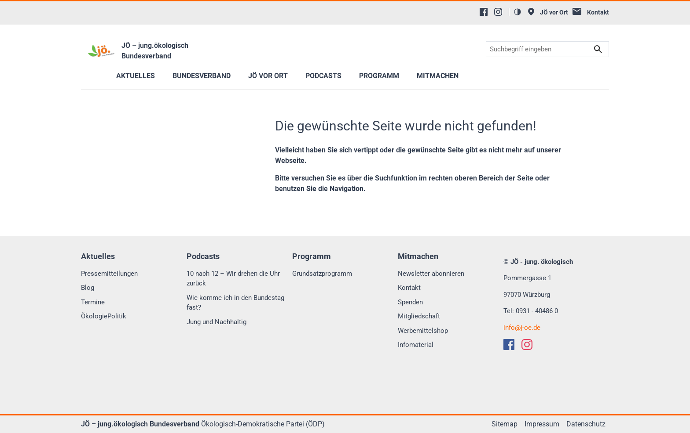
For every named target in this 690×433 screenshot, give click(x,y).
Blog (87, 288)
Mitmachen (438, 76)
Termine (93, 302)
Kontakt (409, 288)
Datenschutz (586, 424)
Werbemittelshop (423, 331)
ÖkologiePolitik (103, 316)
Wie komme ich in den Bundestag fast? (235, 303)
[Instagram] (498, 12)
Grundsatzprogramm (322, 274)
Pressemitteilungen (109, 274)
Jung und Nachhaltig (216, 322)
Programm (379, 76)
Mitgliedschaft (419, 316)
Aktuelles (135, 76)
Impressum (542, 424)
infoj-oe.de (521, 328)
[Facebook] (484, 12)
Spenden (410, 302)
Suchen (598, 49)
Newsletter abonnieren (431, 274)
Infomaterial (415, 345)
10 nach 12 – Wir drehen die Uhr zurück (233, 279)
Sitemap (505, 424)
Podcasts (323, 76)
